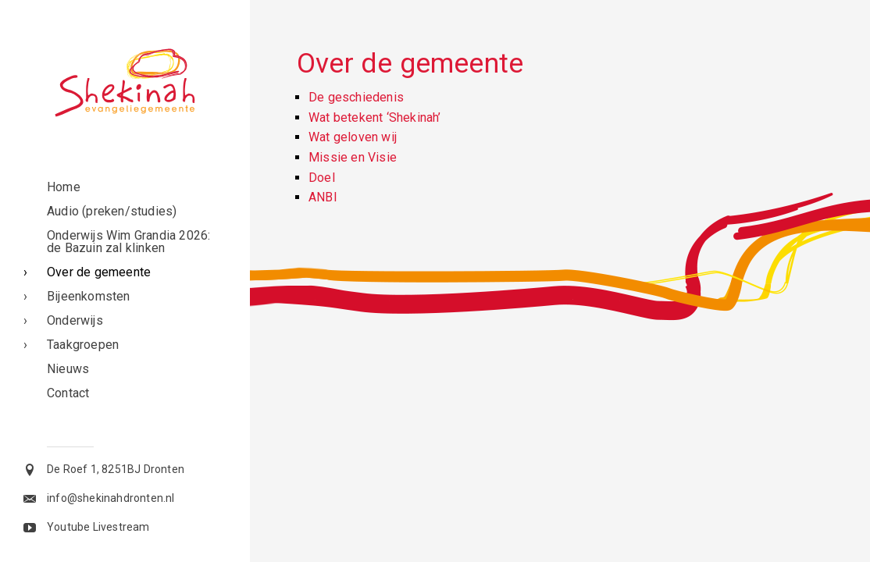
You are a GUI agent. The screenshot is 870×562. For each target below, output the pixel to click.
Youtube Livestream (98, 527)
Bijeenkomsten (88, 296)
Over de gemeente (99, 272)
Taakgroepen (83, 344)
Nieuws (68, 368)
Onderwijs (75, 320)
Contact (68, 393)
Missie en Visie (352, 157)
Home (63, 187)
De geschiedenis (356, 97)
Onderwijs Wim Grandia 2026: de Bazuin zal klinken (128, 241)
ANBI (322, 197)
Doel (321, 177)
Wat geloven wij (352, 137)
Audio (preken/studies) (111, 211)
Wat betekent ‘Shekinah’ (374, 117)
